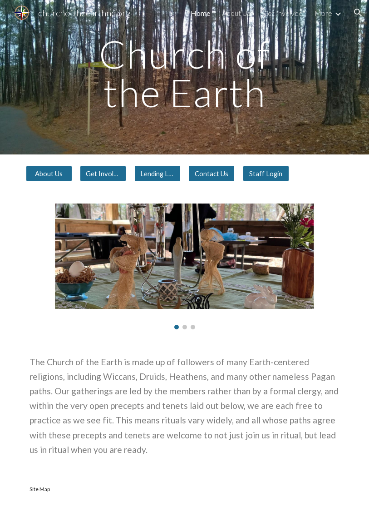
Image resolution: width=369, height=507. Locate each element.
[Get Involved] (103, 173)
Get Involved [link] (282, 13)
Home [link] (200, 13)
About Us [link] (236, 13)
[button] (358, 13)
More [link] (323, 13)
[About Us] (49, 173)
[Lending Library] (157, 173)
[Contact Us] (211, 173)
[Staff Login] (266, 173)
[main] (184, 77)
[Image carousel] (184, 266)
